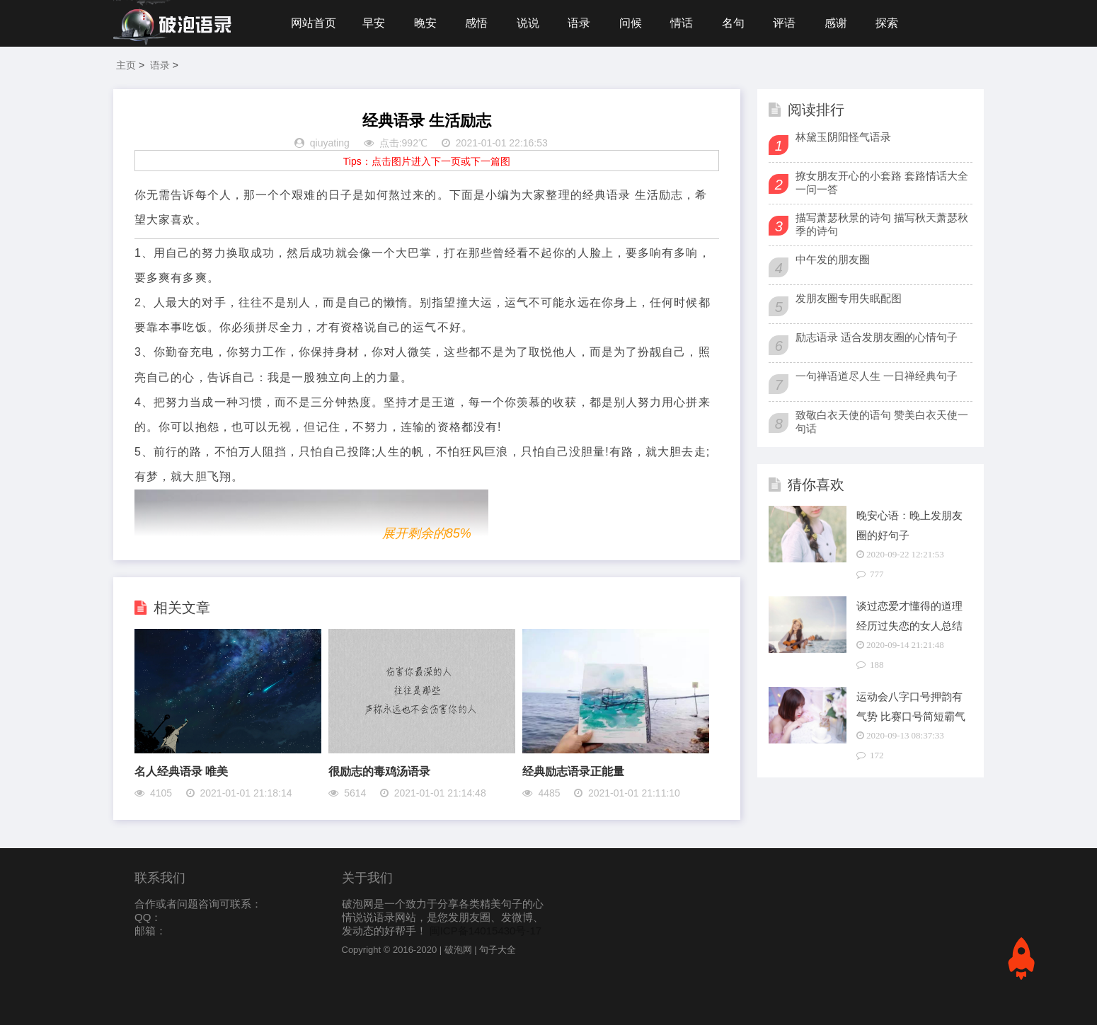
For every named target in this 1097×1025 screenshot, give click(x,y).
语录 (579, 23)
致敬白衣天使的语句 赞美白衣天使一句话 (882, 421)
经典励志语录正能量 (573, 771)
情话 (681, 23)
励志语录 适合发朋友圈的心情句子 (877, 337)
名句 (733, 23)
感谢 (836, 23)
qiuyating (330, 143)
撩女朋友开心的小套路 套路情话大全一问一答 (882, 182)
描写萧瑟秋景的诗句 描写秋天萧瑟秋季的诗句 (882, 224)
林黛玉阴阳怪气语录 (843, 137)
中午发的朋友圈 (833, 259)
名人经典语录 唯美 (181, 771)
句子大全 (497, 949)
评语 (784, 23)
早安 (373, 23)
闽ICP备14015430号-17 (485, 931)
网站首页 (313, 23)
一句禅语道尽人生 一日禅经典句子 (877, 376)
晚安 (425, 23)
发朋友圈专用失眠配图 (849, 298)
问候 (630, 23)
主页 (126, 65)
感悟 (476, 23)
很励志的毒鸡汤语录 (379, 771)
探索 (886, 23)
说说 (528, 23)
